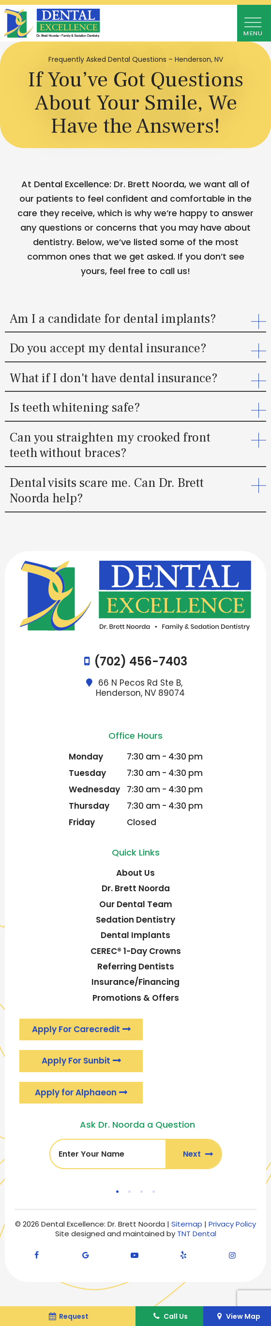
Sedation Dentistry (135, 919)
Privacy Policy (232, 1224)
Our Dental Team (135, 904)
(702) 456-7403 (140, 662)
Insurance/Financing (135, 982)
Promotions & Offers (135, 998)
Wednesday (94, 789)
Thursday (89, 806)
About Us (135, 873)
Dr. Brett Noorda (136, 888)
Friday (82, 822)
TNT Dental (196, 1234)
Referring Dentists (135, 966)
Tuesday (87, 773)
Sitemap (186, 1224)
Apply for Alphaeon (76, 1092)
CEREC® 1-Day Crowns (135, 951)
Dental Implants (135, 935)
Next (193, 1154)
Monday (86, 756)
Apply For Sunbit (76, 1060)
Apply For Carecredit (76, 1029)
